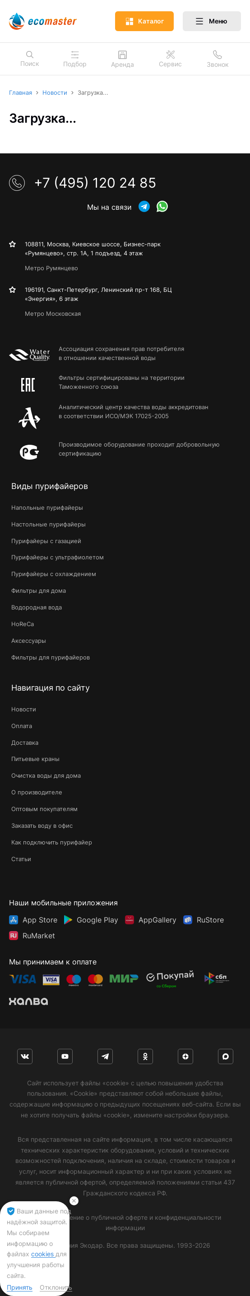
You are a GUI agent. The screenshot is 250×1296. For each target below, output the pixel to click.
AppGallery (157, 919)
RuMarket (39, 935)
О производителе (36, 792)
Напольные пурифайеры (47, 507)
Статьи (21, 858)
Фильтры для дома (38, 590)
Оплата (21, 725)
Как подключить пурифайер (51, 842)
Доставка (24, 742)
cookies (43, 1254)
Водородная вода (36, 607)
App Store (40, 919)
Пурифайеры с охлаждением (53, 573)
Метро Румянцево (51, 268)
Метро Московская (53, 313)
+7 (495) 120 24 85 (82, 182)
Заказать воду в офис (42, 825)
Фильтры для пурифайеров (50, 657)
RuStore (210, 919)
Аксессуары (28, 640)
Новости (23, 709)
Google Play (97, 919)
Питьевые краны (35, 758)
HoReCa (22, 623)
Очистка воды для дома (46, 775)
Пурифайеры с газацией (46, 540)
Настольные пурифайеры (48, 524)
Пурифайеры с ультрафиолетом (57, 557)
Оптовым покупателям (44, 808)
